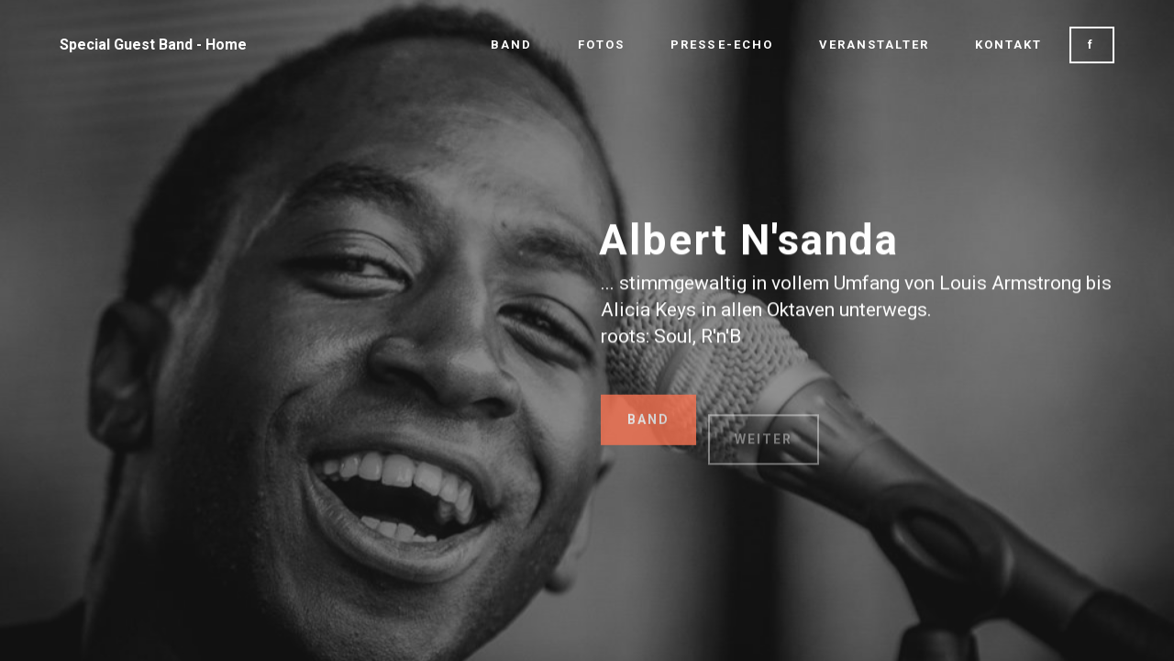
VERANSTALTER (874, 44)
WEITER (763, 452)
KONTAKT (1008, 44)
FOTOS (601, 44)
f (1092, 44)
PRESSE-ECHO (721, 44)
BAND (511, 44)
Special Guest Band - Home (153, 44)
